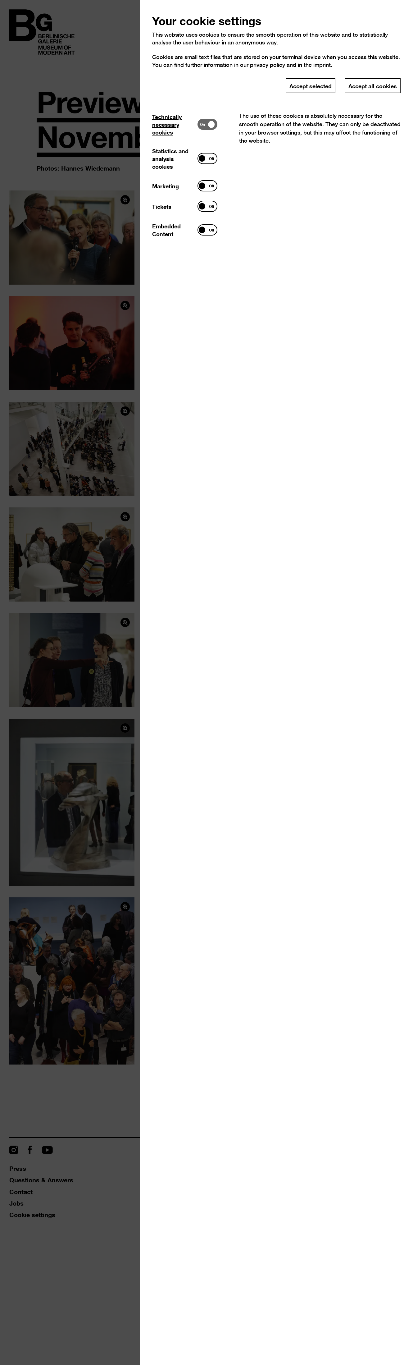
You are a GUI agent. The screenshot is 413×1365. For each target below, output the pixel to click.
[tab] (174, 124)
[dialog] (206, 682)
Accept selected (310, 85)
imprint (322, 64)
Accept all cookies (372, 85)
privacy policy (267, 64)
